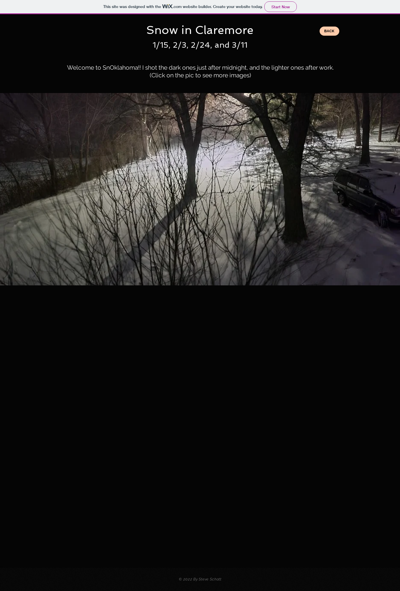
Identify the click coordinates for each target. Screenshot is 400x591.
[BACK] (329, 31)
